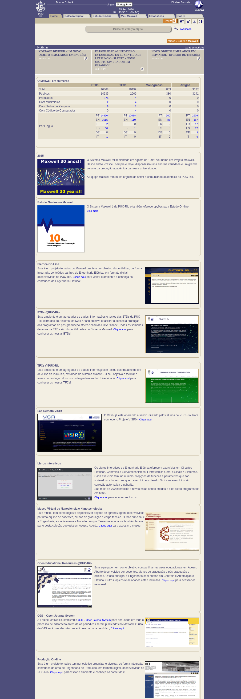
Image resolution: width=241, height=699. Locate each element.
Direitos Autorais (180, 2)
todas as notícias (194, 47)
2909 (195, 115)
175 (106, 97)
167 (196, 119)
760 (168, 115)
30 (106, 128)
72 (196, 128)
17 (196, 124)
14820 (104, 115)
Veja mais (175, 177)
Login (170, 21)
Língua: (111, 4)
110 (133, 119)
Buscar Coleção (65, 2)
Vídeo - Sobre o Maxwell (183, 41)
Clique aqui (79, 279)
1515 (105, 119)
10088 (132, 115)
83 (168, 119)
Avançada (186, 29)
